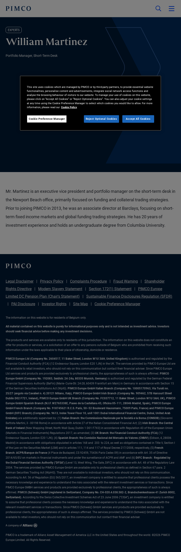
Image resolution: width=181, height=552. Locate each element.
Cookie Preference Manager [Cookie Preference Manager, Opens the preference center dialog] (47, 118)
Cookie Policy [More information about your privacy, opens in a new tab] (69, 107)
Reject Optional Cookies (101, 118)
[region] (90, 103)
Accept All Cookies (138, 118)
